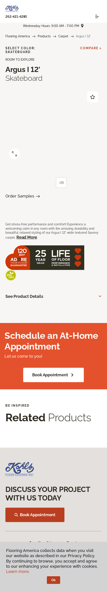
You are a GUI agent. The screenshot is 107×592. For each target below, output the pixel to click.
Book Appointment (53, 374)
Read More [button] (26, 237)
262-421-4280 (16, 16)
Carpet (63, 36)
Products (44, 36)
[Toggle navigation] (97, 16)
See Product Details (24, 296)
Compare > (91, 48)
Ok (53, 580)
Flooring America (17, 36)
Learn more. (18, 571)
